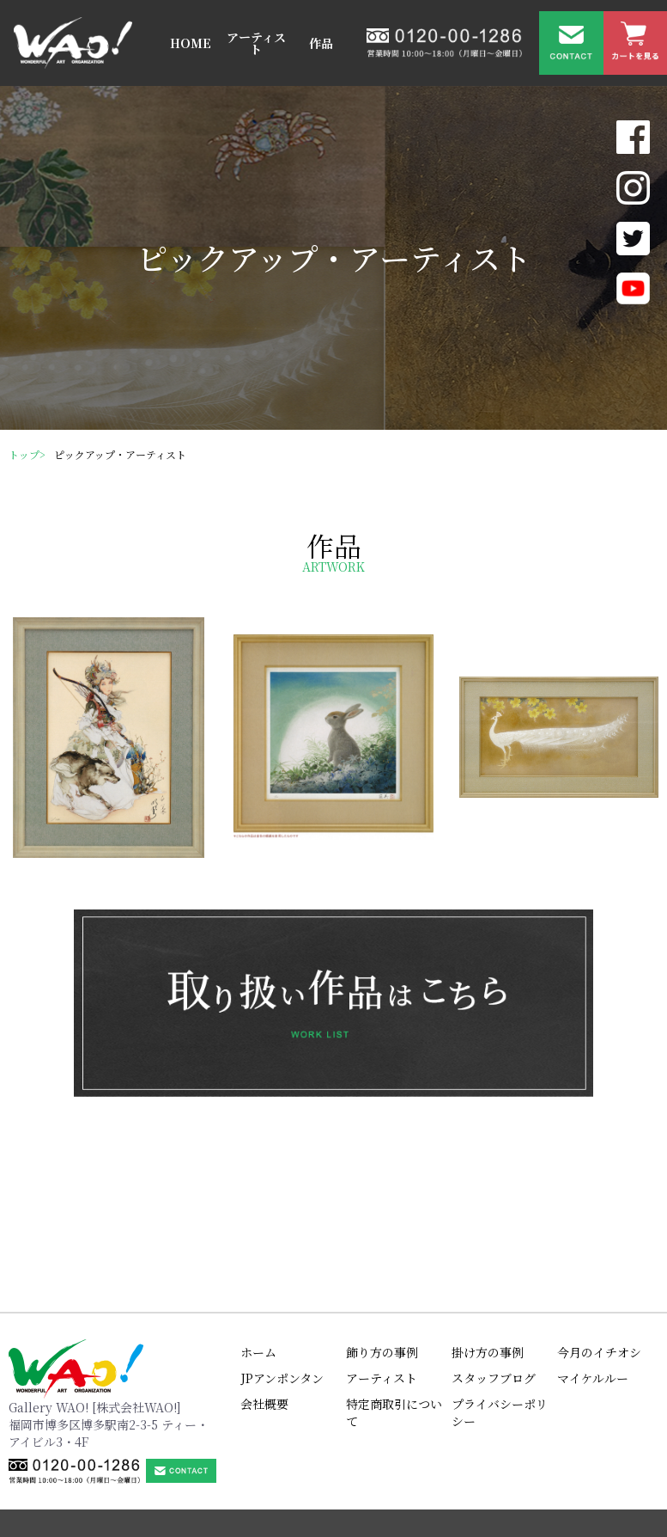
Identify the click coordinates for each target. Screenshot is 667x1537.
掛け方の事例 (488, 1277)
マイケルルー (592, 1303)
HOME (190, 43)
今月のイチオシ (599, 1277)
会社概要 (264, 1329)
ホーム (258, 1277)
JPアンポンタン (282, 1303)
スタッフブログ (494, 1303)
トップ (24, 454)
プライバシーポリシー (500, 1337)
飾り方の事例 (382, 1277)
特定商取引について (394, 1337)
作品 (321, 43)
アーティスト (256, 43)
